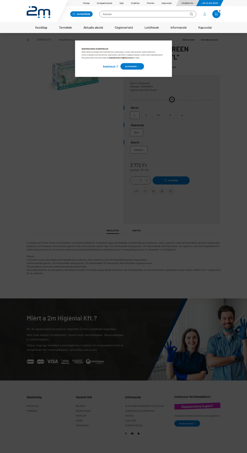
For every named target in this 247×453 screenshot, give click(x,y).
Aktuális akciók (93, 27)
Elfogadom (131, 66)
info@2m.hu (187, 3)
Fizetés (150, 3)
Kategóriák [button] (81, 14)
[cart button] (216, 14)
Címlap (86, 3)
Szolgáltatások (104, 3)
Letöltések (151, 27)
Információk (178, 27)
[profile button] (205, 14)
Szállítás (135, 3)
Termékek (65, 27)
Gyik (122, 3)
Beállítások (109, 66)
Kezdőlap (41, 27)
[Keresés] (147, 14)
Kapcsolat (167, 3)
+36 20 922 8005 (209, 3)
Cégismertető (124, 27)
